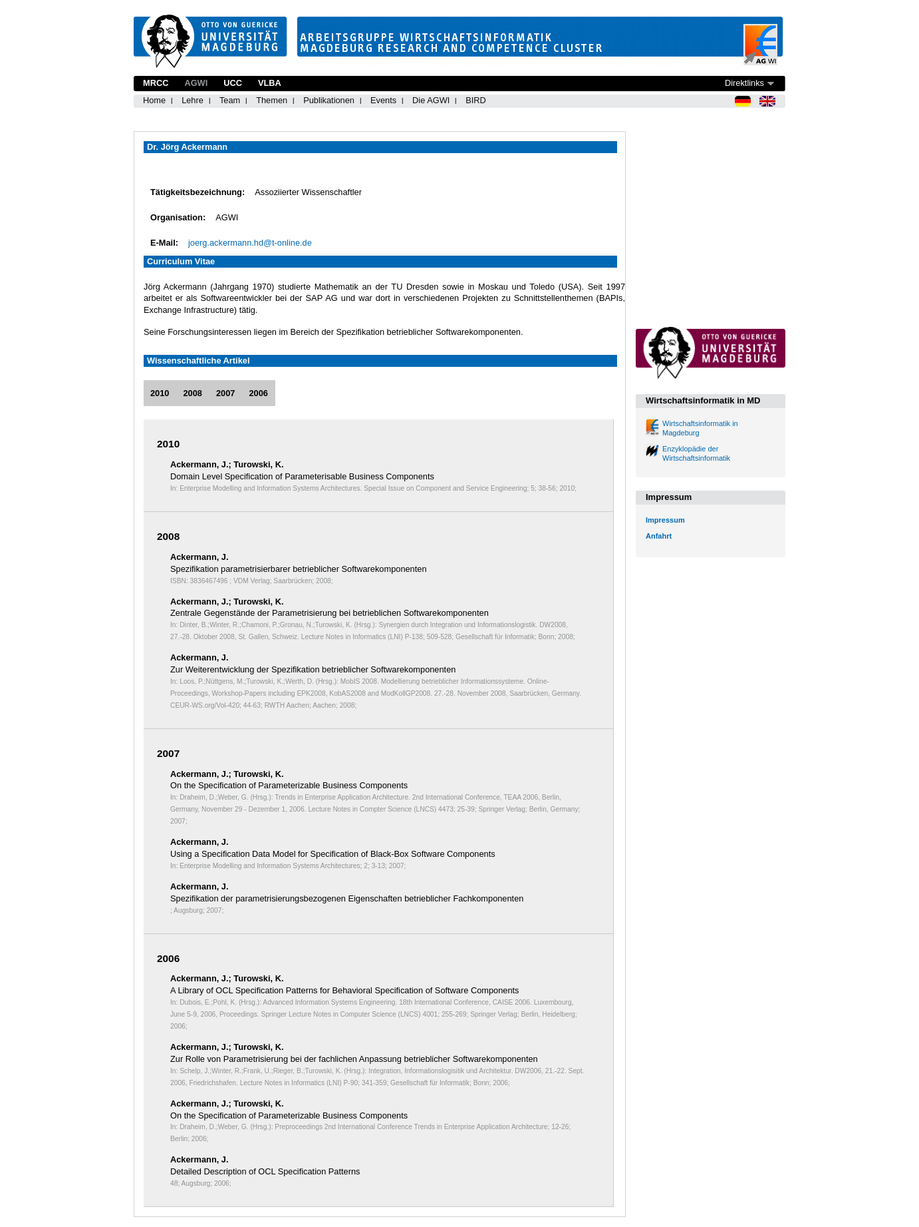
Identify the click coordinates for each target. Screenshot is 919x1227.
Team (229, 100)
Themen (271, 100)
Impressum (665, 520)
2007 (225, 393)
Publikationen (328, 100)
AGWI (195, 83)
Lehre (192, 100)
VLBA (269, 83)
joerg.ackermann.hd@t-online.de (250, 243)
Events (383, 100)
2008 (192, 393)
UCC (232, 83)
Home (154, 100)
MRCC (155, 83)
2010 (159, 393)
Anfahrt (659, 536)
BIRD (475, 100)
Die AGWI (431, 100)
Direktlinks (744, 83)
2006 (258, 393)
